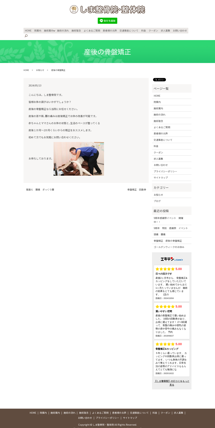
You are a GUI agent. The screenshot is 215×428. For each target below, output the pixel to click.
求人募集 (163, 30)
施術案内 (49, 30)
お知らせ (40, 64)
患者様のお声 (109, 30)
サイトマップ (161, 172)
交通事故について (127, 30)
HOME (29, 30)
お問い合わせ (177, 30)
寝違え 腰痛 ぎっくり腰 (40, 184)
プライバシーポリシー (165, 166)
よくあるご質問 (91, 30)
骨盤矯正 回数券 (136, 184)
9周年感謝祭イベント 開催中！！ (168, 214)
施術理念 (76, 30)
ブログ (157, 195)
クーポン (151, 30)
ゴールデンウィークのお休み (169, 241)
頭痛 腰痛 (159, 229)
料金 (142, 30)
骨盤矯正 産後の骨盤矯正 (168, 235)
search (189, 30)
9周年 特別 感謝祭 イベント (171, 222)
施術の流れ (63, 30)
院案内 (38, 30)
